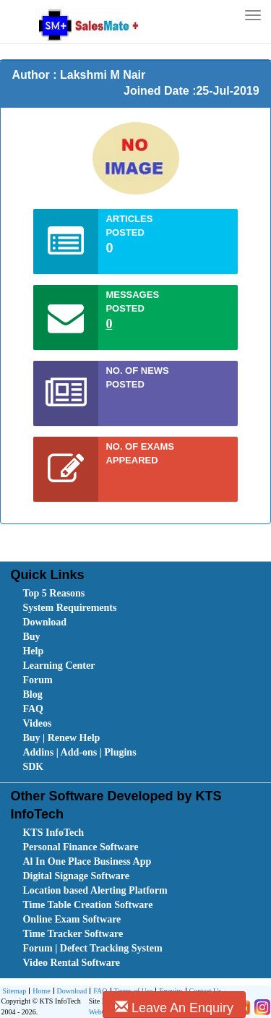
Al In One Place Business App (86, 861)
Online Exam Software (71, 919)
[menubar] (138, 680)
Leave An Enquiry (174, 1007)
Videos (36, 723)
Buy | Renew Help (61, 737)
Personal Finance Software (80, 847)
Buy (31, 636)
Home (39, 991)
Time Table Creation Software (87, 904)
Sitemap (14, 991)
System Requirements (69, 607)
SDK (32, 766)
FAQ (32, 708)
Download (44, 622)
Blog (32, 694)
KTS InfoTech (53, 832)
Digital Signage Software (75, 876)
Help (32, 651)
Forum (37, 680)
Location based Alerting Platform (94, 890)
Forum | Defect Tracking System (92, 948)
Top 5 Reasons (53, 593)
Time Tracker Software (72, 933)
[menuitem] (104, 593)
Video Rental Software (71, 962)
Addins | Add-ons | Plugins (79, 752)
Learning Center (58, 665)
